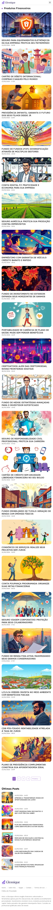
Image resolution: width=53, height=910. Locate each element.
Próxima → (36, 779)
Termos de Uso (39, 888)
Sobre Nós (12, 888)
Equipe (21, 888)
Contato (28, 888)
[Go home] (9, 2)
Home (4, 888)
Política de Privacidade (9, 891)
